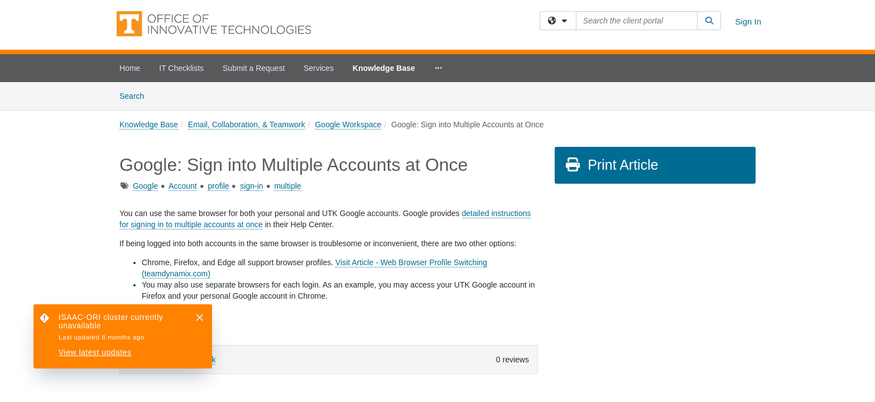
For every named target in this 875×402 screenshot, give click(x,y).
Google (145, 103)
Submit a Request (254, 68)
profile (218, 103)
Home (129, 68)
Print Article (611, 82)
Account (183, 103)
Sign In (748, 21)
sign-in (251, 103)
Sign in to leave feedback (171, 277)
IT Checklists (181, 68)
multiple (287, 103)
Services (319, 68)
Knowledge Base (384, 68)
